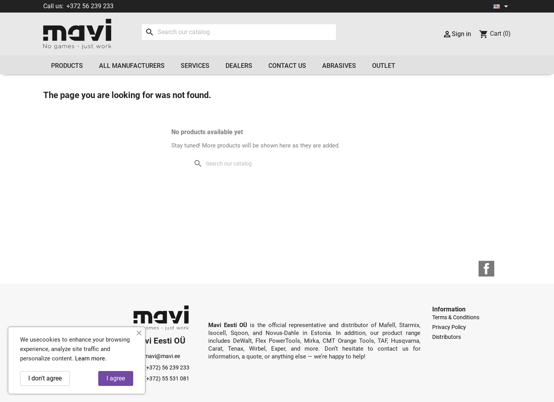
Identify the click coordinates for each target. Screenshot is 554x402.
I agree (115, 378)
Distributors (446, 337)
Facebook (486, 268)
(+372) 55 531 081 (161, 378)
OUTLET (383, 65)
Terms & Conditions (455, 317)
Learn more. (90, 358)
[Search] (239, 32)
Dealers (239, 65)
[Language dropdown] (502, 6)
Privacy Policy (449, 327)
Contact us (287, 65)
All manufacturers (132, 65)
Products (67, 65)
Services (195, 65)
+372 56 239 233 (90, 6)
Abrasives (339, 65)
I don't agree (45, 378)
